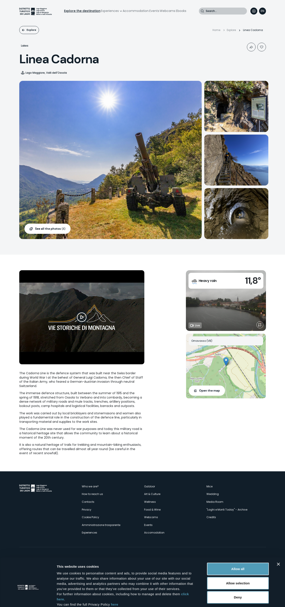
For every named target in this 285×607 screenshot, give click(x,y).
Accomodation (154, 532)
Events (154, 11)
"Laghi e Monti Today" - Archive (226, 509)
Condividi (251, 47)
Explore (31, 30)
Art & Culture (152, 494)
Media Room (214, 502)
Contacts (88, 502)
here (114, 581)
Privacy (86, 509)
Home (216, 30)
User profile (253, 11)
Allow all (238, 545)
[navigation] (262, 11)
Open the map (209, 390)
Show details (227, 598)
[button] (226, 361)
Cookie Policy (90, 517)
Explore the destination (82, 11)
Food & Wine (152, 509)
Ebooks (181, 11)
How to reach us (92, 494)
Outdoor (149, 486)
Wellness (150, 502)
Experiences (110, 11)
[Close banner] (278, 540)
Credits (211, 517)
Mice (209, 486)
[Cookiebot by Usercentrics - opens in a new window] (28, 598)
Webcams (167, 11)
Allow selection (238, 559)
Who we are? (90, 486)
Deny (238, 574)
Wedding (212, 494)
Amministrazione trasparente (101, 525)
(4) (50, 229)
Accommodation (136, 11)
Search (202, 11)
